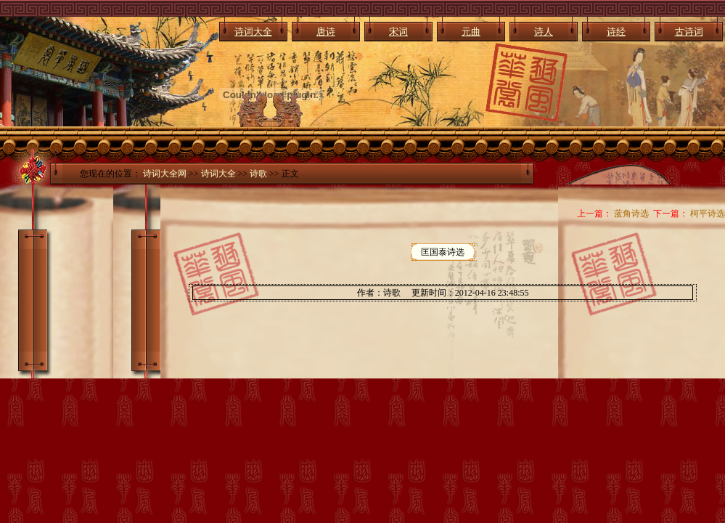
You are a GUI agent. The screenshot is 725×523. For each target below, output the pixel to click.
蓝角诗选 (631, 213)
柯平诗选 (707, 213)
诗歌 (258, 174)
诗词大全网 (165, 174)
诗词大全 (218, 174)
